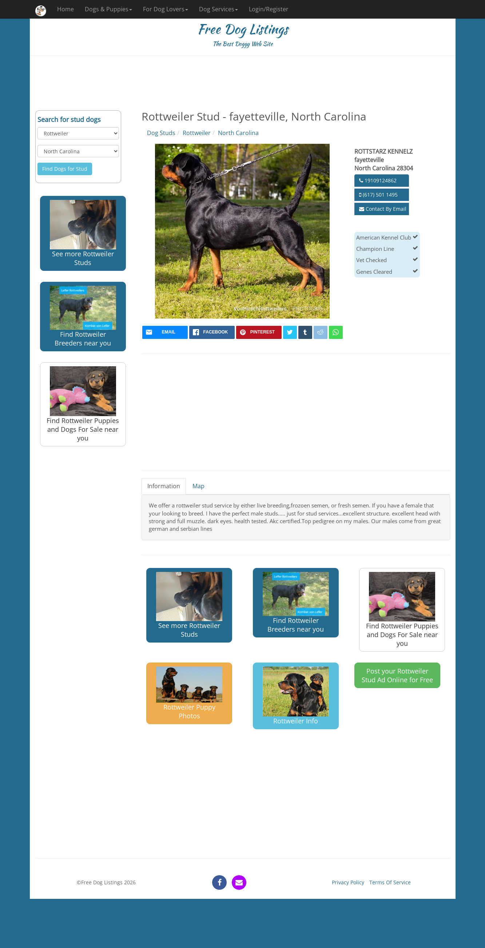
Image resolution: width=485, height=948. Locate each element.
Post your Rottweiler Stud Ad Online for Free (397, 675)
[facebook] (212, 332)
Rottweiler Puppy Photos (189, 693)
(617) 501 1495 (378, 194)
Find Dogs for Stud (64, 168)
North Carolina (238, 133)
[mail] (165, 332)
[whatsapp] (336, 332)
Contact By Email (382, 208)
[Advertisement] (242, 83)
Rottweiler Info (296, 696)
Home (65, 9)
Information (163, 486)
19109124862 (378, 180)
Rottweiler (197, 133)
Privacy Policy (348, 882)
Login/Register (269, 9)
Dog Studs (161, 133)
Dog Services (218, 9)
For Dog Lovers (165, 9)
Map (198, 486)
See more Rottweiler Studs (83, 233)
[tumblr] (305, 332)
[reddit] (320, 332)
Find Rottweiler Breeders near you (83, 316)
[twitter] (290, 332)
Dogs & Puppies (108, 9)
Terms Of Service (390, 882)
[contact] (239, 882)
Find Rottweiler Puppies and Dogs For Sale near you (83, 404)
